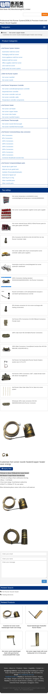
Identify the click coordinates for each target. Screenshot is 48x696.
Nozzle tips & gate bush (9, 166)
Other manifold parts (8, 180)
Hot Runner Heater (7, 105)
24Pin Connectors (7, 146)
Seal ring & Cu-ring (8, 177)
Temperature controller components (13, 100)
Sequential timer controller (10, 91)
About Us (12, 668)
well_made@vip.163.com (26, 674)
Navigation (6, 27)
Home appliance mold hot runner (12, 57)
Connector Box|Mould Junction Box (13, 158)
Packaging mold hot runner (10, 54)
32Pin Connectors (7, 152)
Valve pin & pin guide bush (10, 169)
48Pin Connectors (7, 155)
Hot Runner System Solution (10, 48)
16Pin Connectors (7, 144)
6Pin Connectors (7, 138)
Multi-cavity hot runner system (11, 68)
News (25, 668)
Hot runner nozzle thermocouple (12, 124)
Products (19, 668)
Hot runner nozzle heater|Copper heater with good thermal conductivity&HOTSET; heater (11, 653)
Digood (31, 689)
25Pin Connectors (7, 149)
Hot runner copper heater (17, 32)
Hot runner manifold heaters (11, 117)
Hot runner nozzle (7, 80)
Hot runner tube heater (9, 114)
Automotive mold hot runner (10, 52)
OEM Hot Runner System (9, 74)
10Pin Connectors (7, 141)
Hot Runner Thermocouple (9, 120)
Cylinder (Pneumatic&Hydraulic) (12, 172)
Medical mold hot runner (9, 60)
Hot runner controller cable (10, 97)
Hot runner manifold (8, 77)
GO (44, 581)
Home (3, 32)
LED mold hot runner (8, 65)
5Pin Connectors (7, 135)
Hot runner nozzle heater (9, 592)
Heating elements (6, 595)
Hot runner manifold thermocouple (12, 126)
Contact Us (39, 668)
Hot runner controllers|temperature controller (16, 89)
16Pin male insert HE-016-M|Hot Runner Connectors (27, 332)
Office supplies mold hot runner (12, 63)
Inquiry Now (6, 468)
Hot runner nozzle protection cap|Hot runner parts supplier (29, 210)
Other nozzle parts (8, 183)
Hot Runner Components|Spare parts (13, 163)
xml (21, 689)
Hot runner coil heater (9, 109)
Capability (31, 668)
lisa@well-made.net (12, 676)
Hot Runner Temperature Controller (12, 85)
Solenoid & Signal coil (9, 175)
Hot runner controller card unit (11, 94)
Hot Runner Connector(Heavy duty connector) (15, 132)
